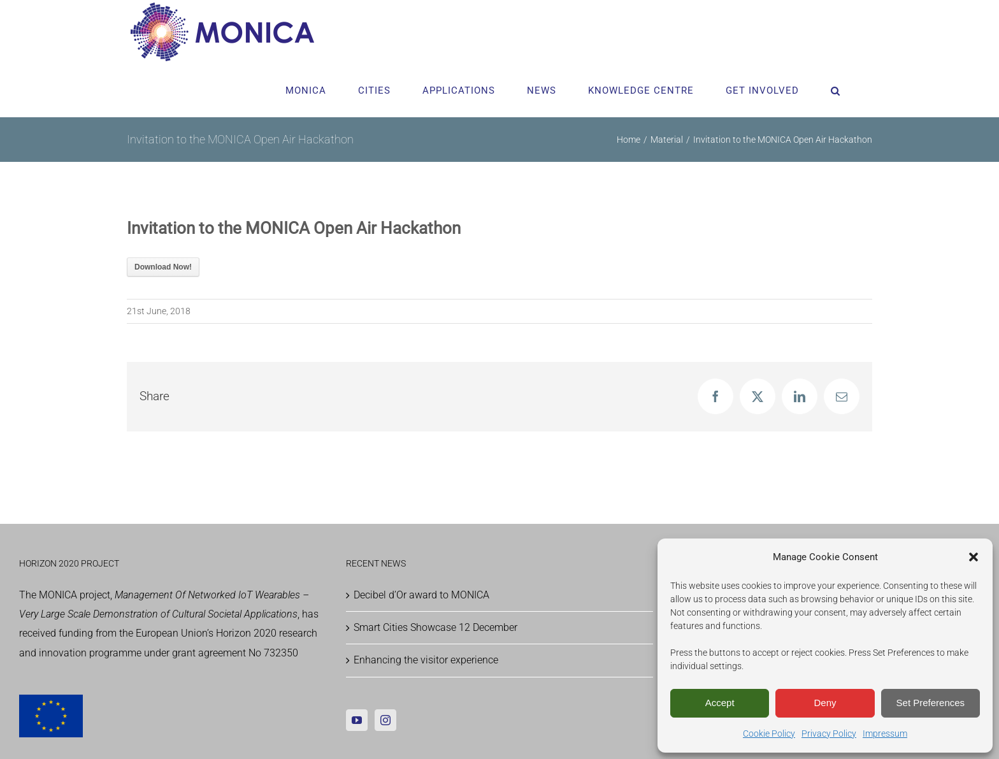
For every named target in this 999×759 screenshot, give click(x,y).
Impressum (885, 733)
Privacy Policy (828, 733)
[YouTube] (357, 720)
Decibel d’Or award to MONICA (421, 595)
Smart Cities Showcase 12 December (435, 627)
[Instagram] (385, 720)
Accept (720, 702)
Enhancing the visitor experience (426, 660)
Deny (825, 702)
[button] (973, 557)
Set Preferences (930, 702)
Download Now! (163, 267)
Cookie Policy (769, 733)
